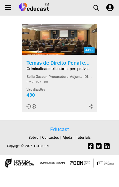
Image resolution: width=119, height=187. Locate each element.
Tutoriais (83, 137)
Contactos (50, 137)
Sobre (33, 137)
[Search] (96, 7)
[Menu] (8, 7)
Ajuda (67, 137)
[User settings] (110, 8)
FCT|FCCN (41, 146)
